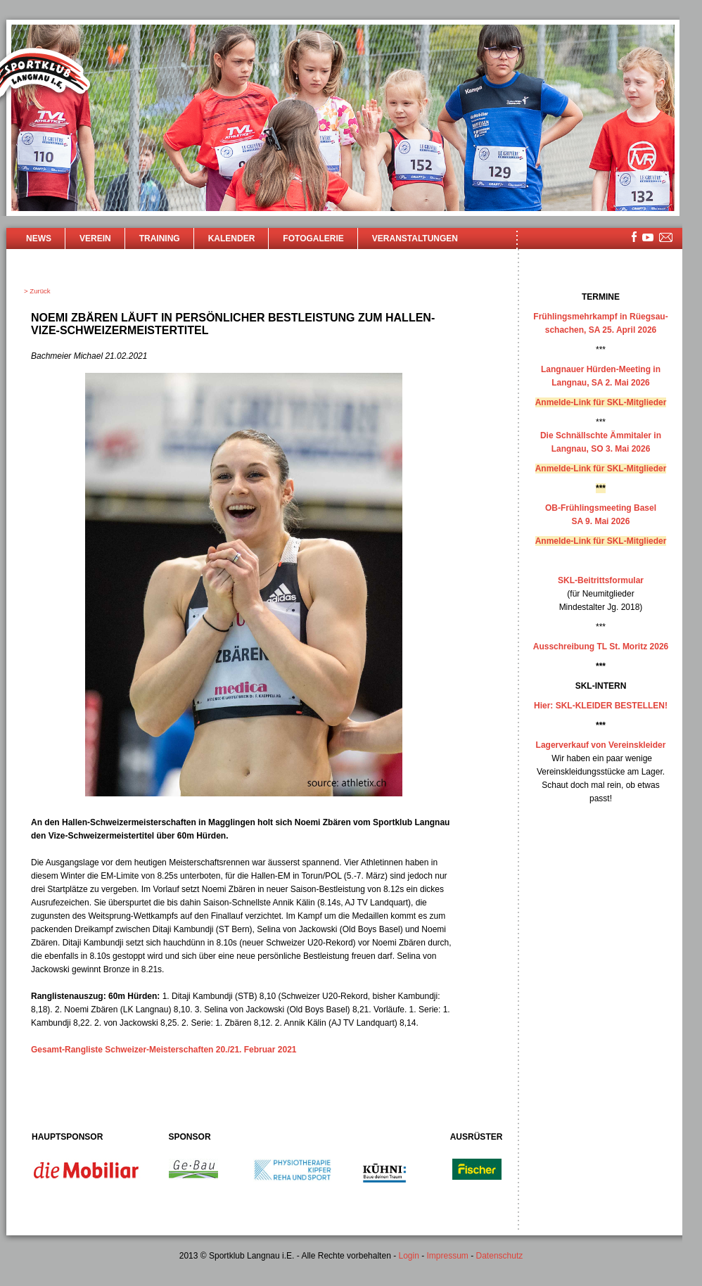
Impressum (447, 1256)
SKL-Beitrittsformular (601, 580)
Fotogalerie (313, 238)
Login (408, 1256)
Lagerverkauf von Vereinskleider (601, 745)
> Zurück (37, 291)
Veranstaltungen (415, 238)
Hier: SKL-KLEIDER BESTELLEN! (601, 706)
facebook (634, 236)
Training (159, 238)
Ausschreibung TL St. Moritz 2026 (600, 646)
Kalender (231, 238)
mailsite (666, 238)
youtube (647, 237)
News (38, 238)
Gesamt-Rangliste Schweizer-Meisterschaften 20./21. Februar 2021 (164, 1050)
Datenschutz (499, 1256)
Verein (95, 238)
